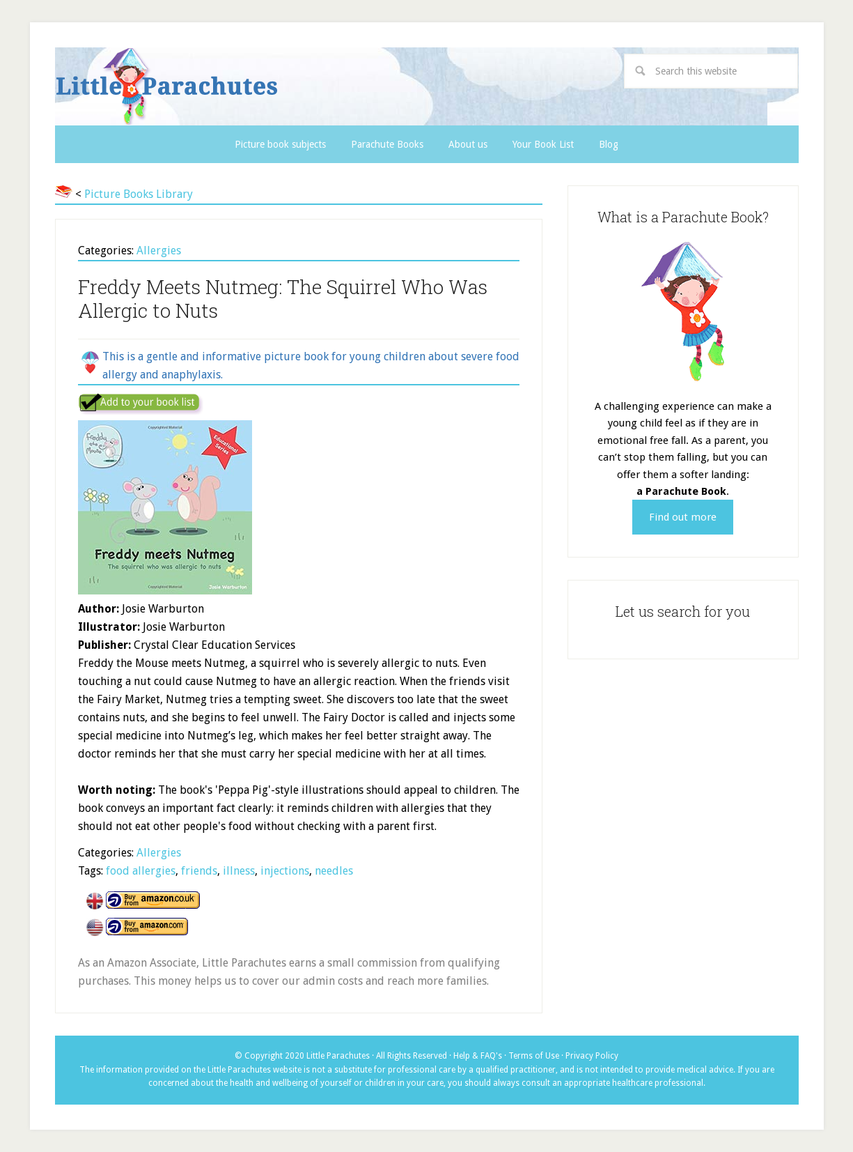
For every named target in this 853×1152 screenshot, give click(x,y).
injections (284, 870)
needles (334, 870)
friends (199, 870)
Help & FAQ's (477, 1056)
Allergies (158, 250)
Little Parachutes (285, 86)
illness (239, 870)
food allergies (140, 870)
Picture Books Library (138, 194)
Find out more (683, 517)
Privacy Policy (591, 1056)
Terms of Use (533, 1056)
